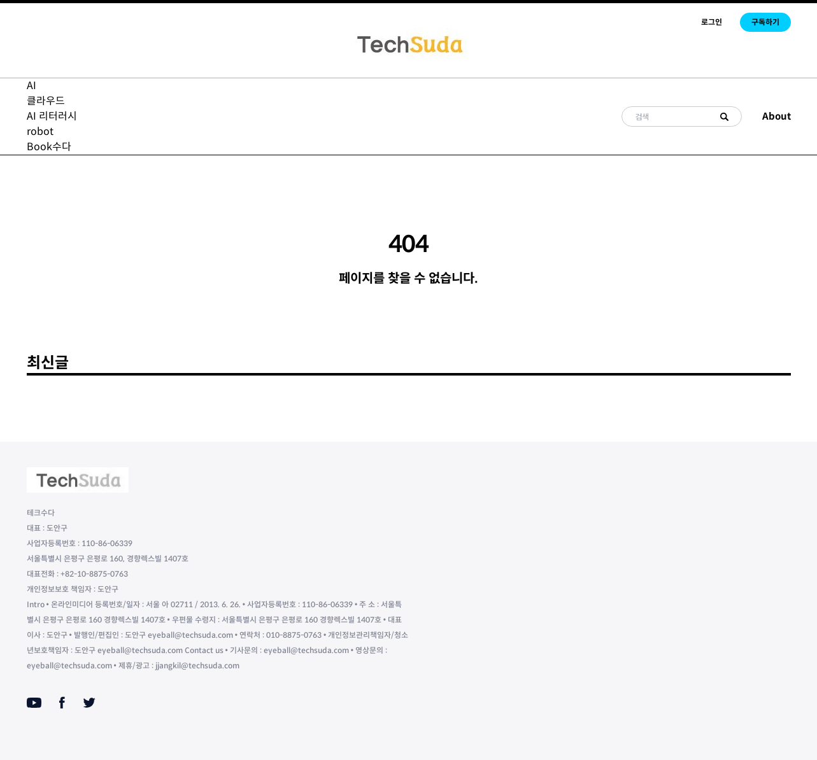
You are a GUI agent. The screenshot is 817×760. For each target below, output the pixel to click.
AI (31, 85)
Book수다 (49, 146)
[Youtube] (34, 703)
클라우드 (46, 101)
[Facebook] (62, 702)
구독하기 (765, 22)
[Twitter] (89, 703)
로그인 (711, 22)
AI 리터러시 (52, 116)
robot (40, 131)
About (776, 116)
